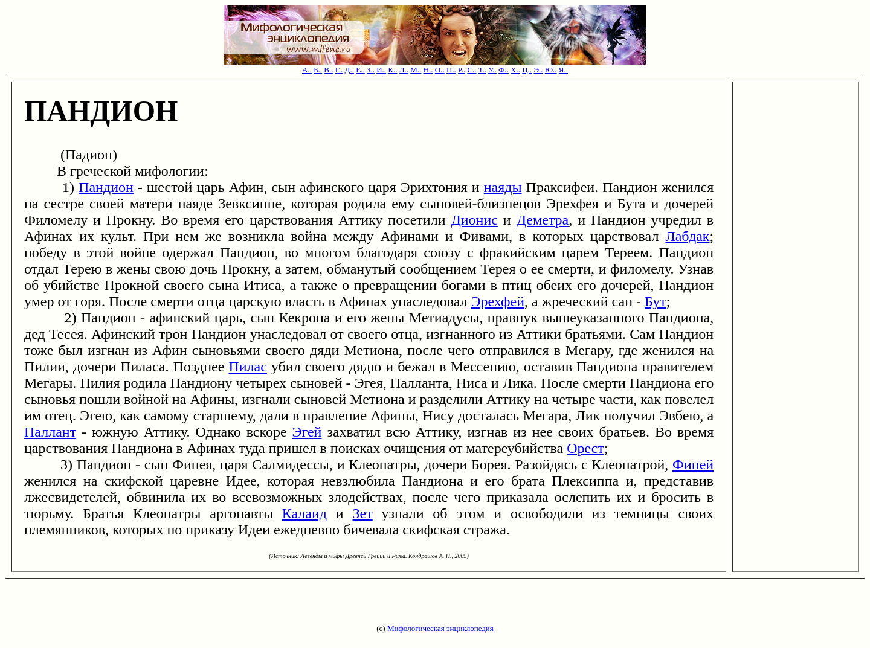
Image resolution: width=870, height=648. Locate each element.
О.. (440, 69)
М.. (415, 69)
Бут (655, 301)
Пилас (247, 366)
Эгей (307, 432)
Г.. (339, 69)
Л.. (403, 69)
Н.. (428, 69)
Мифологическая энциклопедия (440, 628)
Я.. (563, 69)
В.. (328, 69)
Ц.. (527, 69)
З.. (371, 69)
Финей (693, 464)
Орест (585, 448)
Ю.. (551, 69)
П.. (451, 69)
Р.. (461, 69)
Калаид (304, 513)
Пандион (106, 187)
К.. (392, 69)
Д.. (349, 69)
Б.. (318, 69)
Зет (363, 513)
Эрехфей (497, 301)
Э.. (538, 69)
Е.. (360, 69)
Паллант (50, 432)
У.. (492, 69)
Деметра (543, 220)
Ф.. (503, 69)
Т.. (482, 69)
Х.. (515, 69)
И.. (381, 69)
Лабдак (687, 236)
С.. (471, 69)
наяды (503, 187)
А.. (307, 69)
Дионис (474, 220)
